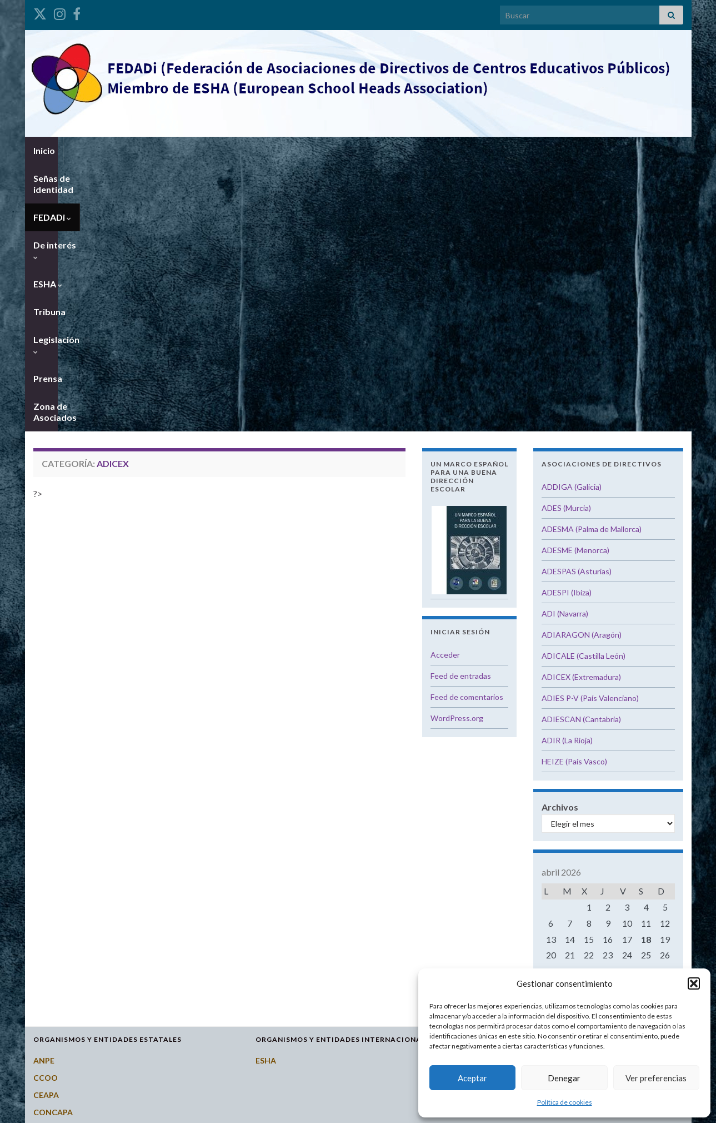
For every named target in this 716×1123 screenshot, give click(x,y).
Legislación (410, 150)
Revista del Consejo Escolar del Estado (105, 966)
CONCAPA (53, 845)
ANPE (43, 793)
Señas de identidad (111, 150)
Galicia (490, 948)
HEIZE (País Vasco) (574, 494)
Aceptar (472, 1078)
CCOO (45, 811)
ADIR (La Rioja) (567, 473)
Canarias (494, 845)
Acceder (445, 387)
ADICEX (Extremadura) (581, 410)
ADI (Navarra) (565, 346)
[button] (693, 983)
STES (42, 983)
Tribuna (351, 150)
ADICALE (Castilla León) (583, 389)
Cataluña (495, 914)
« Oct (604, 719)
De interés (247, 150)
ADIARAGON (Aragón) (582, 367)
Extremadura (502, 931)
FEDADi (187, 150)
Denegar (564, 1078)
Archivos (560, 540)
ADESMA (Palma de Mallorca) (592, 262)
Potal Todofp (58, 948)
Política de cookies (564, 1102)
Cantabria (496, 862)
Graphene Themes (115, 1109)
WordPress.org (456, 451)
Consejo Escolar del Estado (83, 862)
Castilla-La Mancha (513, 897)
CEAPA (46, 828)
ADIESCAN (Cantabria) (581, 452)
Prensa (468, 150)
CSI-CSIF (49, 880)
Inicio (44, 150)
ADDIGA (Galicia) (572, 220)
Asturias (493, 828)
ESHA (303, 150)
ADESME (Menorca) (575, 283)
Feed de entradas (460, 409)
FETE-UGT (53, 897)
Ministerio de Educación (78, 931)
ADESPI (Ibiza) (567, 325)
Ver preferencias (656, 1078)
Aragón (491, 811)
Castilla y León (505, 880)
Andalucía (496, 793)
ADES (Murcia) (566, 241)
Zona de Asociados (539, 150)
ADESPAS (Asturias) (577, 304)
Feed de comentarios (466, 430)
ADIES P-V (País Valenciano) (590, 431)
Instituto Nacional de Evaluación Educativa (112, 914)
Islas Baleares (503, 966)
